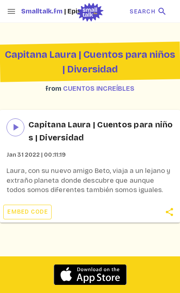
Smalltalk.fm (42, 11)
